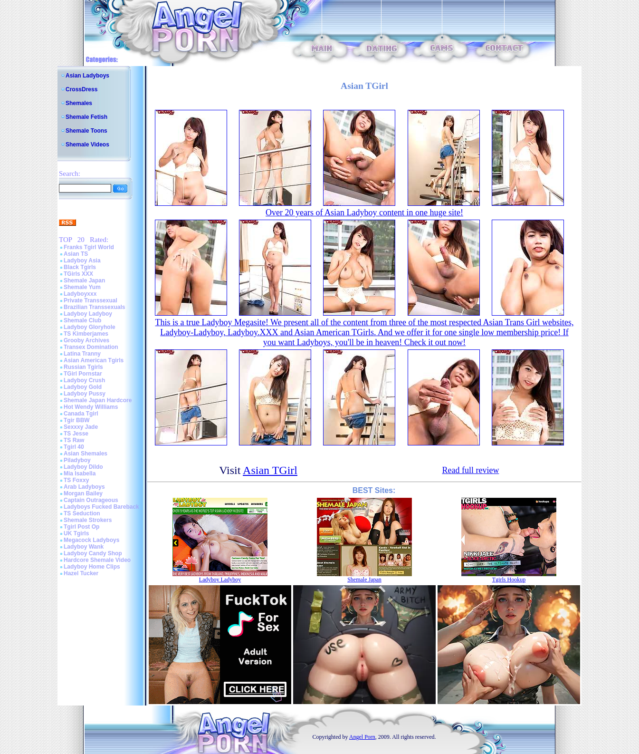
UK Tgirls (76, 533)
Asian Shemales (85, 453)
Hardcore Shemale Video (97, 560)
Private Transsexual (90, 300)
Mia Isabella (79, 473)
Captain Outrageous (91, 500)
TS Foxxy (76, 480)
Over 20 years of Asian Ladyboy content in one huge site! (364, 212)
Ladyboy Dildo (83, 467)
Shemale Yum (82, 287)
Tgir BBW (77, 420)
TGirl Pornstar (83, 373)
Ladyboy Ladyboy (88, 313)
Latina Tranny (82, 353)
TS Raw (74, 440)
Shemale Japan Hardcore (98, 400)
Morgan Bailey (83, 493)
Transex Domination (91, 347)
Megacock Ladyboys (91, 540)
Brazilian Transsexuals (94, 307)
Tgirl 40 (74, 447)
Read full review (470, 470)
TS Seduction (82, 513)
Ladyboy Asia (82, 260)
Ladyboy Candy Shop (93, 553)
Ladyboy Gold (83, 387)
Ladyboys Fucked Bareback (101, 506)
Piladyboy (77, 460)
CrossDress (81, 89)
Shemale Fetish (86, 117)
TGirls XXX (78, 274)
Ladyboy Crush (84, 380)
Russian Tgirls (83, 367)
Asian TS (76, 254)
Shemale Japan (84, 280)
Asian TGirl (270, 470)
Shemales (79, 103)
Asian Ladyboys (87, 75)
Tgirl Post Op (81, 526)
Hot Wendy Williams (91, 407)
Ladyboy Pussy (84, 393)
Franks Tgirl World (89, 247)
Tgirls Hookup (508, 579)
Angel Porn (362, 737)
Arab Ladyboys (84, 486)
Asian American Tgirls (94, 360)
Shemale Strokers (88, 520)
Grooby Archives (86, 340)
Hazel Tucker (81, 573)
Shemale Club (82, 320)
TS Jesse (76, 433)
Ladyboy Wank (84, 546)
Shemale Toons (86, 130)
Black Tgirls (80, 267)
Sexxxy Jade (81, 427)
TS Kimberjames (86, 333)
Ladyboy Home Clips (92, 566)
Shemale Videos (87, 144)
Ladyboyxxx (80, 293)
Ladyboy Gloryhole (89, 327)
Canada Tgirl (81, 413)
